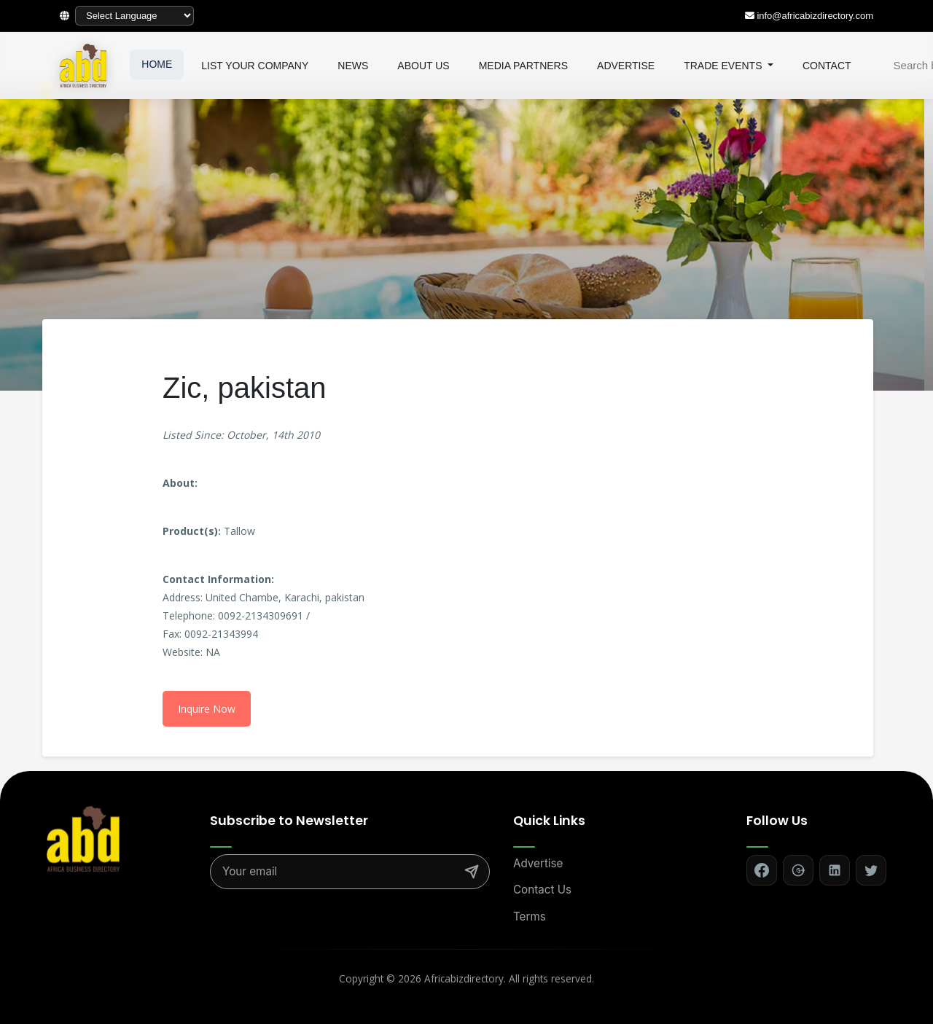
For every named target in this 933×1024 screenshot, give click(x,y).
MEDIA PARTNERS (523, 65)
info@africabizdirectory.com (815, 15)
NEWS (352, 65)
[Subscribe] (471, 871)
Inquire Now (206, 709)
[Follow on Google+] (798, 870)
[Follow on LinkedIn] (834, 870)
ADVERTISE (626, 65)
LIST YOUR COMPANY (254, 65)
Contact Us (542, 889)
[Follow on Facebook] (761, 870)
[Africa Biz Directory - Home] (83, 837)
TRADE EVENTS (724, 65)
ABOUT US (423, 65)
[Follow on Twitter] (871, 870)
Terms (529, 916)
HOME (156, 64)
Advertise (538, 863)
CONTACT (827, 65)
